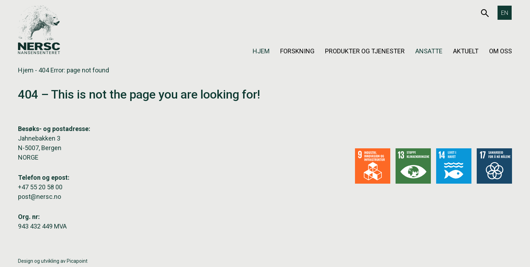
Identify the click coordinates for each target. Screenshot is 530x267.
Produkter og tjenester (365, 51)
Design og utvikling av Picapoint (53, 261)
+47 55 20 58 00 (40, 187)
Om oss (500, 51)
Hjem (261, 51)
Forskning (297, 51)
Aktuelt (465, 51)
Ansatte (428, 51)
